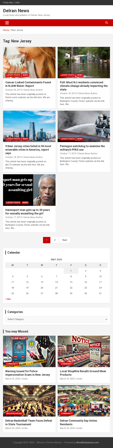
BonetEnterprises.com (88, 442)
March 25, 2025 (12, 379)
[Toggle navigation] (7, 22)
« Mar (8, 299)
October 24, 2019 (13, 90)
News (25, 75)
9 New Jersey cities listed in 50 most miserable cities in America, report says (28, 150)
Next (65, 240)
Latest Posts (13, 75)
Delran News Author (33, 90)
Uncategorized (14, 413)
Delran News (16, 10)
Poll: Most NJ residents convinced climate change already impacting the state (84, 86)
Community (12, 364)
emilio (25, 379)
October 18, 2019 (68, 93)
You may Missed (16, 331)
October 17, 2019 (68, 153)
